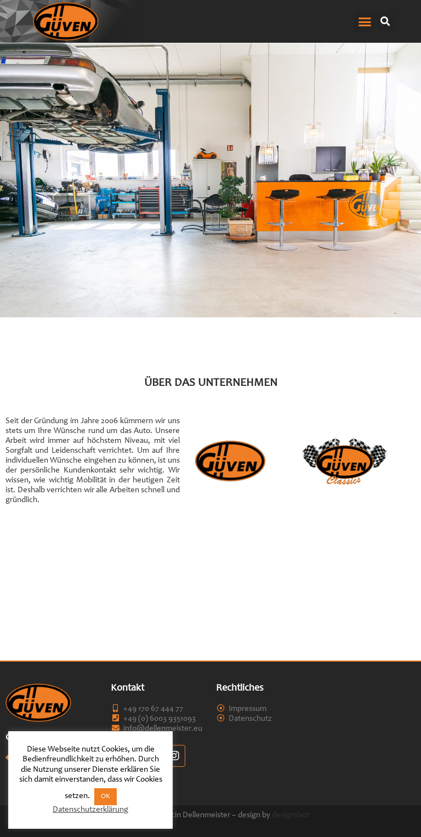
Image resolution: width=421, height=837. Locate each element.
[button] (365, 21)
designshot (290, 815)
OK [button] (105, 796)
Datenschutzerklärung (90, 810)
